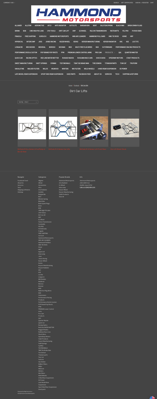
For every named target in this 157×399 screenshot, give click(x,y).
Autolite (73, 25)
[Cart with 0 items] (152, 2)
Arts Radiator (60, 25)
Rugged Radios (68, 58)
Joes (40, 42)
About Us (98, 74)
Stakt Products (132, 58)
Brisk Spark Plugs (135, 25)
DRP (74, 31)
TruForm (133, 63)
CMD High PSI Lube (37, 31)
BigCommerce (28, 391)
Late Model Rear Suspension (26, 74)
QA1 (120, 52)
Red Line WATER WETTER (50, 58)
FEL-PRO (125, 31)
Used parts (71, 74)
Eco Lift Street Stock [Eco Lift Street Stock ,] (118, 149)
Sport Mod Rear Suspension (52, 74)
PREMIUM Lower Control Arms (80, 52)
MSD (70, 47)
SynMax (53, 63)
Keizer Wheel (64, 42)
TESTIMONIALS (65, 63)
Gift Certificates (127, 3)
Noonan (62, 47)
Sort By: (21, 102)
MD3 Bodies (30, 47)
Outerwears (107, 47)
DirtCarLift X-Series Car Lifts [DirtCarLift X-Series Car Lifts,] (59, 149)
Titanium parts (111, 63)
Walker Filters (33, 69)
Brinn (17, 31)
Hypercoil (19, 42)
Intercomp (30, 42)
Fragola (18, 36)
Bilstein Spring (106, 25)
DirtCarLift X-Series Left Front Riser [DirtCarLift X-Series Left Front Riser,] (93, 149)
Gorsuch (42, 36)
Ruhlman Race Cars (85, 58)
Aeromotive (39, 25)
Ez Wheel (62, 185)
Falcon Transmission (98, 31)
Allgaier (18, 25)
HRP (131, 36)
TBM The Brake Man (81, 63)
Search (116, 3)
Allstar (28, 25)
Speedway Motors (116, 58)
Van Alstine (19, 69)
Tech (117, 74)
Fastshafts (114, 31)
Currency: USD (9, 3)
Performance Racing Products (128, 47)
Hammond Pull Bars (97, 36)
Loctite (135, 42)
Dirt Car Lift (64, 31)
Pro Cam (98, 52)
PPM (62, 52)
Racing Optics (31, 58)
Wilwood (54, 69)
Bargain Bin (84, 25)
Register (145, 3)
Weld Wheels (89, 69)
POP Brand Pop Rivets (49, 52)
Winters (65, 69)
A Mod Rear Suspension (107, 69)
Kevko (75, 42)
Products (110, 52)
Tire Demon (96, 63)
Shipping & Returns (130, 74)
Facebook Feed (85, 74)
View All (61, 197)
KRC (121, 42)
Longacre (19, 47)
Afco (49, 25)
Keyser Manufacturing (91, 42)
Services (108, 74)
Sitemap (20, 192)
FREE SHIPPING (30, 36)
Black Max (120, 25)
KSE (127, 42)
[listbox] (31, 102)
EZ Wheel (82, 31)
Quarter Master (131, 52)
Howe (124, 36)
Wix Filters (76, 69)
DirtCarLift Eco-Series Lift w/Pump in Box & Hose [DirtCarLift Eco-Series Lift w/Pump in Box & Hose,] (31, 150)
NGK (97, 47)
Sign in (137, 3)
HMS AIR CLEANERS (79, 36)
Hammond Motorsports (59, 36)
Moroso (52, 47)
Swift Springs (41, 63)
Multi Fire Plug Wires (83, 47)
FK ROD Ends (137, 31)
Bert (95, 25)
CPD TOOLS (51, 31)
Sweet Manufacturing (23, 63)
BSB (24, 31)
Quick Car (19, 58)
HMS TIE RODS (114, 36)
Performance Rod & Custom (26, 52)
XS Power (123, 69)
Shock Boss (100, 58)
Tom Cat (123, 63)
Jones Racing (51, 42)
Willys (45, 69)
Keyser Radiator (109, 42)
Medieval (41, 47)
